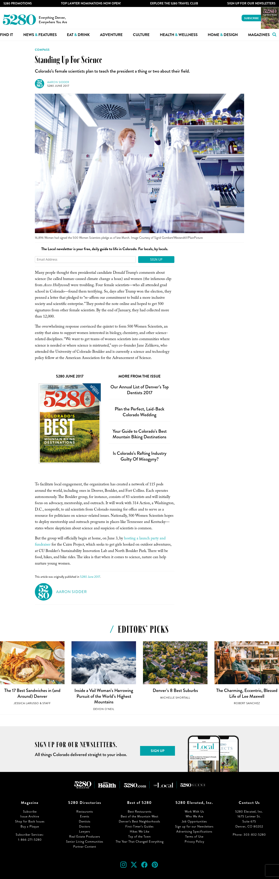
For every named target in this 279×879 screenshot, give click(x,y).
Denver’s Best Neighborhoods (139, 821)
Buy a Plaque (30, 826)
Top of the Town (139, 836)
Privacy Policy (194, 841)
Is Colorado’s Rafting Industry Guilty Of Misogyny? (139, 456)
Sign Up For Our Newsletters (251, 3)
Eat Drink (78, 35)
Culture (141, 35)
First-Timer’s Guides (139, 826)
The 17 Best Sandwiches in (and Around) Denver (32, 693)
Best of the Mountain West (139, 816)
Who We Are (194, 816)
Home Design (223, 35)
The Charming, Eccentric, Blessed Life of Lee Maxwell (246, 693)
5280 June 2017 (58, 86)
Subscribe (251, 18)
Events (84, 816)
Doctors (84, 826)
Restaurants (84, 811)
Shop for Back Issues (30, 821)
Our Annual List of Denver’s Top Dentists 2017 (139, 390)
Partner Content (84, 846)
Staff (46, 703)
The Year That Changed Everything (140, 841)
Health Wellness (179, 35)
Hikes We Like (139, 831)
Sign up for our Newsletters (194, 826)
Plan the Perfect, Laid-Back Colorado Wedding (139, 412)
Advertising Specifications (194, 831)
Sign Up (156, 259)
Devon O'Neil (103, 709)
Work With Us (194, 811)
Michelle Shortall (175, 698)
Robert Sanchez (247, 703)
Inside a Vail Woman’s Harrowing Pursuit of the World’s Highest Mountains (103, 696)
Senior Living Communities (84, 841)
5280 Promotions (17, 3)
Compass (42, 50)
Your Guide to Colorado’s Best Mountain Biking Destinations (140, 434)
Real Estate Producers (84, 836)
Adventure (111, 35)
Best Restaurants (140, 811)
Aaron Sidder (58, 82)
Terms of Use (194, 836)
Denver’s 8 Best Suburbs (175, 690)
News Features (40, 35)
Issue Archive (29, 816)
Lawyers (84, 831)
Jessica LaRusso (26, 703)
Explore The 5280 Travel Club (174, 3)
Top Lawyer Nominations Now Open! (91, 3)
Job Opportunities (194, 821)
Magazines (259, 35)
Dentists (84, 821)
